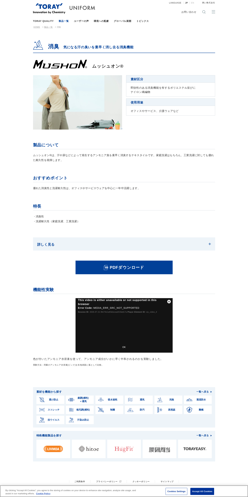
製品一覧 (64, 21)
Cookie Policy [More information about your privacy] (43, 493)
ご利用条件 (79, 478)
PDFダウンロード (127, 263)
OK (124, 343)
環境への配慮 (101, 21)
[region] (124, 491)
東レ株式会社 (208, 3)
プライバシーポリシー (107, 478)
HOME (37, 27)
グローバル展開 (122, 21)
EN (192, 3)
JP (186, 3)
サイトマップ (167, 478)
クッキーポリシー (141, 478)
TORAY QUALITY (43, 21)
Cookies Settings (176, 491)
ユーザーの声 (81, 21)
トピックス (142, 21)
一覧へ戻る (202, 388)
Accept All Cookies (202, 491)
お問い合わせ (188, 12)
